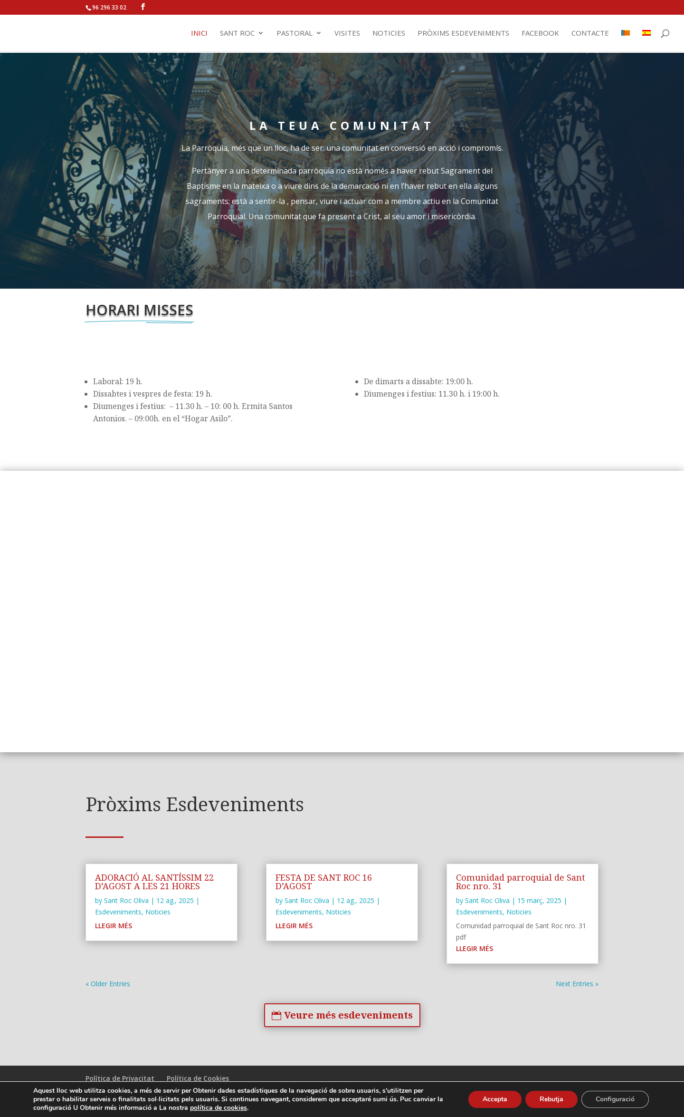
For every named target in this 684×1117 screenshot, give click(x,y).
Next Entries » (577, 983)
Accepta (495, 1099)
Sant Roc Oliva (126, 900)
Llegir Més (113, 925)
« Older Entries (108, 983)
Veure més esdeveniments (348, 1015)
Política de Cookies (198, 1078)
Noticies (388, 33)
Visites (347, 33)
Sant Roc (237, 33)
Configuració (615, 1099)
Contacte (590, 33)
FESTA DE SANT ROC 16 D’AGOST (324, 882)
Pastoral (294, 33)
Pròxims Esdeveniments (463, 33)
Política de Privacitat (120, 1078)
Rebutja (551, 1099)
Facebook (540, 33)
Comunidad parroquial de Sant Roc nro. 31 (520, 882)
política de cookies (218, 1107)
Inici (199, 33)
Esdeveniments (118, 911)
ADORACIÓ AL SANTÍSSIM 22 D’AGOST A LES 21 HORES (154, 882)
